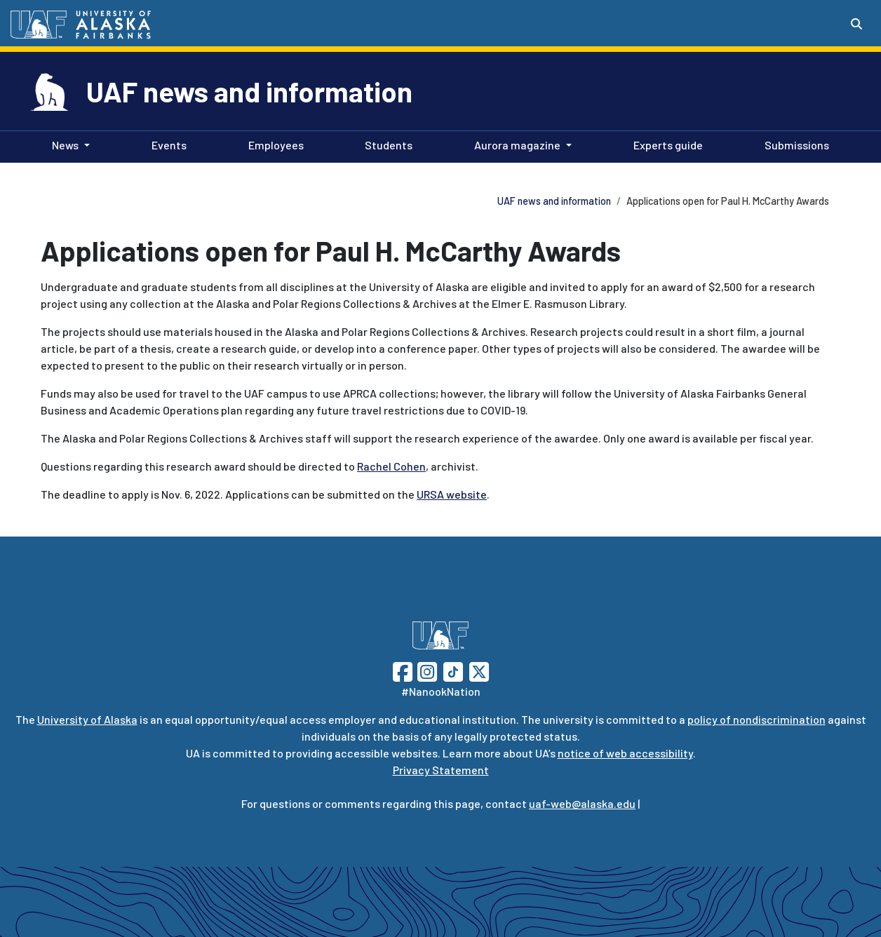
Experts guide (665, 143)
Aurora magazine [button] (517, 144)
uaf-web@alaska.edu (582, 803)
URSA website (452, 494)
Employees (273, 143)
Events (166, 143)
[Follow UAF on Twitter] (479, 670)
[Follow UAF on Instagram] (426, 670)
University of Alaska (87, 719)
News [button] (65, 144)
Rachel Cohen (391, 466)
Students (385, 143)
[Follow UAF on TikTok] (453, 670)
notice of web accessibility (625, 753)
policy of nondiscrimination (756, 719)
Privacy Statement (441, 769)
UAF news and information (249, 91)
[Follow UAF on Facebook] (402, 670)
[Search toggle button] (856, 23)
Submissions (794, 143)
